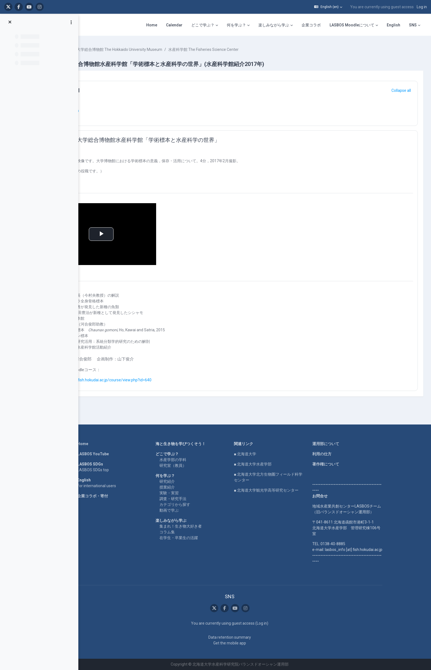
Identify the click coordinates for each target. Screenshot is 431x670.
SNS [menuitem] (413, 25)
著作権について (346, 464)
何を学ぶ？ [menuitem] (236, 25)
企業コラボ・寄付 (113, 496)
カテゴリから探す (195, 504)
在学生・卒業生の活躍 (199, 538)
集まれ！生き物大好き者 (201, 526)
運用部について (346, 444)
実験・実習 (189, 493)
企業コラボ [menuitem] (311, 25)
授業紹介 (187, 487)
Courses (101, 49)
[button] (328, 7)
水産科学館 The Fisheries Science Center (252, 49)
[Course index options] (71, 22)
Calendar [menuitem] (174, 25)
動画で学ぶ (189, 510)
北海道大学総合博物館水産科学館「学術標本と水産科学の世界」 (189, 140)
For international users (117, 486)
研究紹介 (187, 481)
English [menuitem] (393, 25)
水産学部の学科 (193, 459)
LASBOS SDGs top (113, 470)
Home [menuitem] (151, 25)
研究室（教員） (193, 465)
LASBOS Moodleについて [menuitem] (352, 25)
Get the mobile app (250, 643)
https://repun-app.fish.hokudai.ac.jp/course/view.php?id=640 (147, 380)
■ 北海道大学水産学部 (273, 464)
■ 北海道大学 (266, 454)
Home (103, 444)
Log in (422, 7)
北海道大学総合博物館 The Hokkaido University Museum (162, 49)
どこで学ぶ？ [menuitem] (202, 25)
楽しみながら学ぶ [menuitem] (273, 25)
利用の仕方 (342, 454)
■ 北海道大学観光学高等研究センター (287, 490)
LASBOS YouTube (113, 454)
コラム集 (187, 532)
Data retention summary (250, 637)
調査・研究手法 (193, 499)
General (119, 90)
